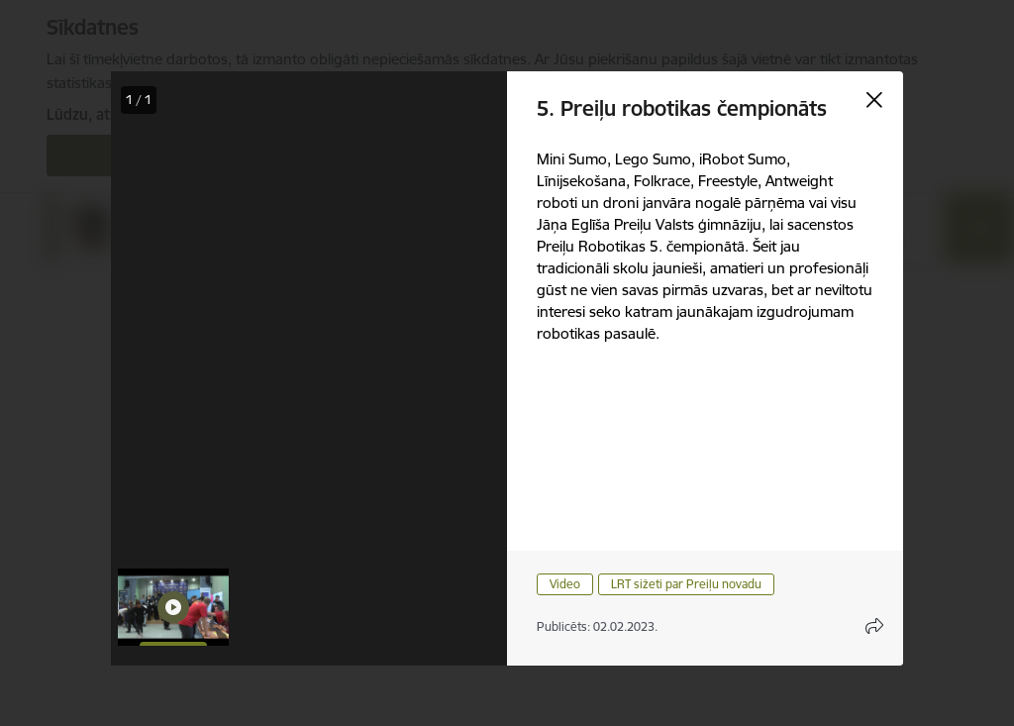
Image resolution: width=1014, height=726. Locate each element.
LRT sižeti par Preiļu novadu (686, 583)
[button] (173, 607)
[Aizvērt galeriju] (874, 100)
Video (565, 583)
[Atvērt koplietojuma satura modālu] (874, 626)
